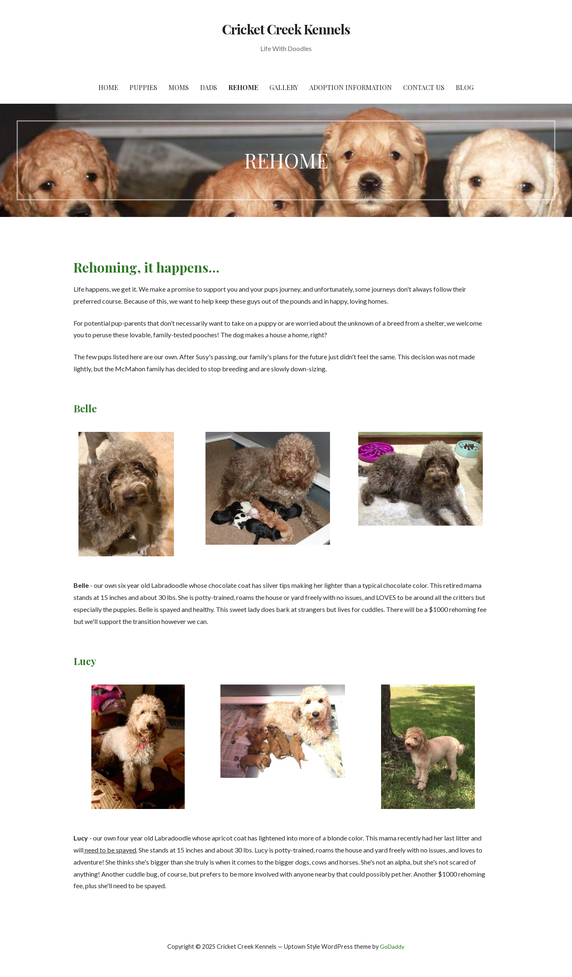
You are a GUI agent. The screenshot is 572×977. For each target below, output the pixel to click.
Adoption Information (350, 87)
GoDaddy (392, 946)
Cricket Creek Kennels (286, 29)
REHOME (243, 87)
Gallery (283, 87)
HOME (108, 87)
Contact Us (424, 87)
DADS (208, 87)
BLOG (465, 87)
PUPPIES (143, 87)
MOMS (179, 87)
